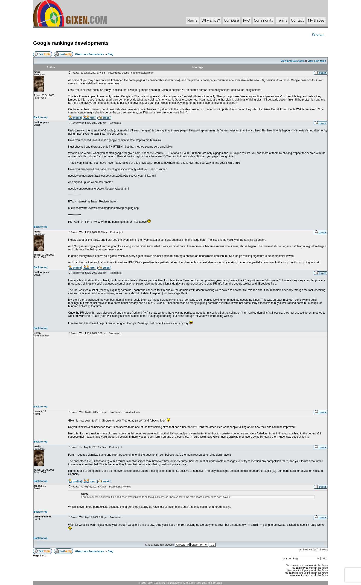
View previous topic (292, 60)
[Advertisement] (197, 371)
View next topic (317, 60)
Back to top (40, 117)
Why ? (210, 20)
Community (263, 20)
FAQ (246, 20)
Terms (282, 20)
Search (318, 35)
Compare (231, 20)
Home (192, 20)
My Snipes (316, 20)
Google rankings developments (71, 43)
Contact (297, 20)
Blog (110, 54)
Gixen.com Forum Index (89, 54)
